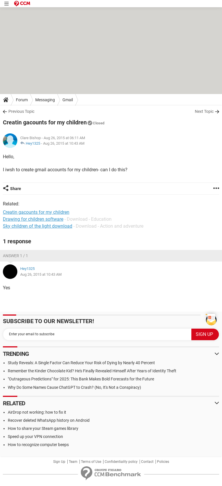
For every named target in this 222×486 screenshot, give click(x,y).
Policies (163, 462)
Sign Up (59, 462)
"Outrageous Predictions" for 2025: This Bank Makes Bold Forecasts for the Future (81, 379)
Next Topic (204, 111)
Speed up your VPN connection (35, 436)
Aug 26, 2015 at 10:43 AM (63, 143)
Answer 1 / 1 (15, 255)
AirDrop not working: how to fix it (37, 412)
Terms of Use (91, 462)
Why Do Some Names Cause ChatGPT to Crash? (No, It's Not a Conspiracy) (74, 387)
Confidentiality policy (121, 462)
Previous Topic (21, 111)
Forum (22, 99)
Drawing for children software (33, 219)
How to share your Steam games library (43, 428)
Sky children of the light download (37, 226)
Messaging (45, 99)
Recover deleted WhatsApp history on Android (49, 420)
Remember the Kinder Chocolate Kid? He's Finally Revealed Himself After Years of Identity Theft (92, 371)
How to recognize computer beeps (38, 444)
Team (73, 462)
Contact (147, 462)
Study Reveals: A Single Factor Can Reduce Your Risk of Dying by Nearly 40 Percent (81, 362)
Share (15, 188)
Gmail (67, 99)
